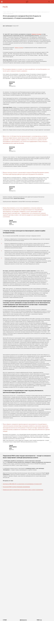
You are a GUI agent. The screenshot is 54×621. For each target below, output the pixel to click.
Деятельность (23, 619)
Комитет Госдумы (19, 47)
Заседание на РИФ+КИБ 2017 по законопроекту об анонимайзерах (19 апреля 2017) (22, 483)
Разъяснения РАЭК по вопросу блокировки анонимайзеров (16, 486)
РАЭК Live (39, 619)
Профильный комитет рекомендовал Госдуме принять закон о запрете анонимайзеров (23, 489)
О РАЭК (5, 619)
